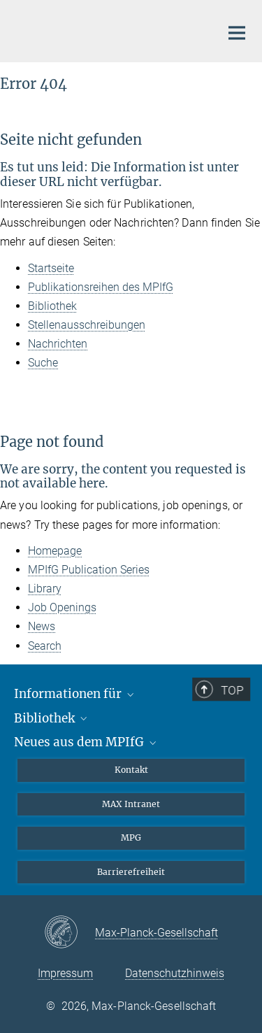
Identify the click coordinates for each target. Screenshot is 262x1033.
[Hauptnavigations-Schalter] (237, 33)
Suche (43, 362)
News (41, 626)
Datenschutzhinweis (174, 973)
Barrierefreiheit (131, 872)
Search (44, 646)
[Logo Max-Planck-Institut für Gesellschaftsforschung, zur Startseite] (104, 29)
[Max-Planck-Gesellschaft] (69, 933)
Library (44, 588)
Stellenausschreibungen (86, 325)
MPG (131, 837)
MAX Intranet (131, 804)
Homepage (55, 550)
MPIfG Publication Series (89, 569)
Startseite (51, 268)
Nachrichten (57, 343)
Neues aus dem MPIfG (86, 742)
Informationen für (75, 694)
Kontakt (131, 769)
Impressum (65, 973)
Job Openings (62, 607)
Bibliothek (52, 306)
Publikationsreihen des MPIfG (100, 287)
